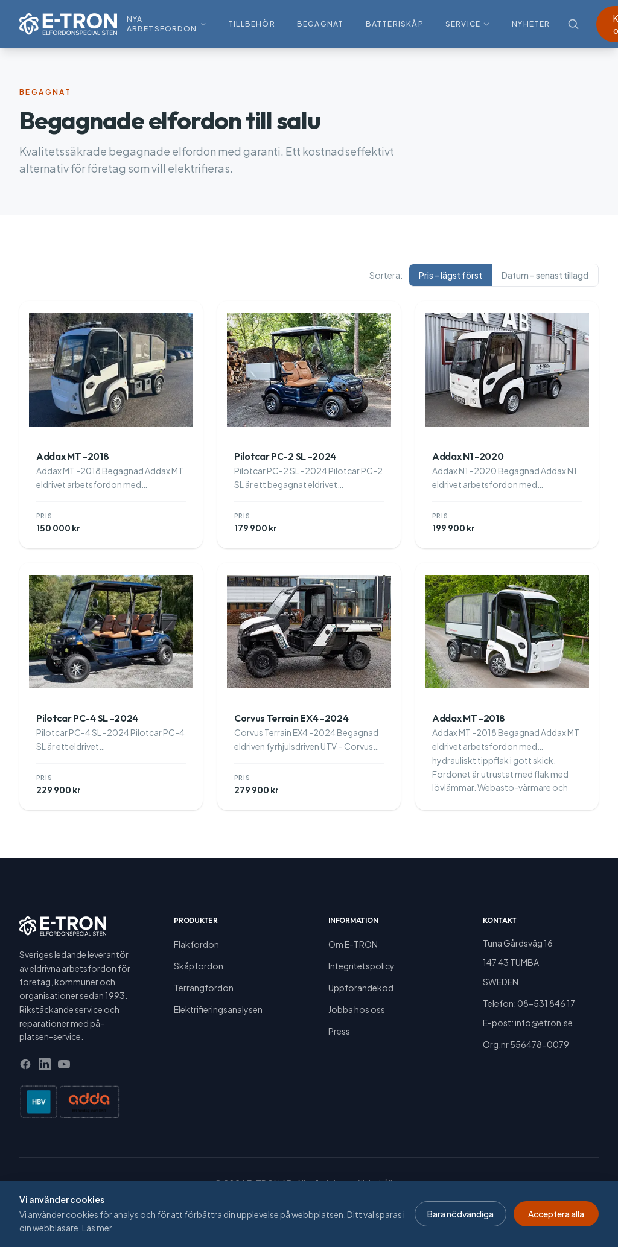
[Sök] (573, 24)
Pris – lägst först (450, 275)
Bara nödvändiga (460, 1213)
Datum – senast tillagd (545, 275)
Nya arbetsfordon (166, 23)
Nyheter (531, 23)
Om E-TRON (353, 944)
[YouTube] (64, 1064)
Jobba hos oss (356, 1009)
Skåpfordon (198, 965)
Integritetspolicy (361, 965)
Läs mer (97, 1227)
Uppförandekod (360, 987)
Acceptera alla (556, 1213)
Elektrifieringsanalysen (218, 1009)
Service (467, 23)
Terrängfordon (204, 987)
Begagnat (320, 23)
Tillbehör (251, 23)
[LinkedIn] (45, 1064)
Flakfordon (196, 944)
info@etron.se (544, 1022)
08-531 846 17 (546, 1003)
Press (339, 1031)
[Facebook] (25, 1064)
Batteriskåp (395, 23)
